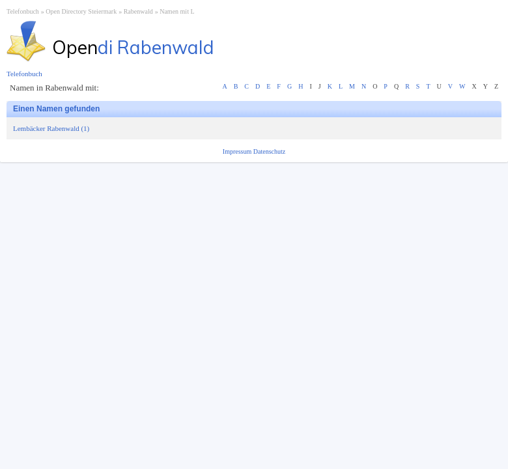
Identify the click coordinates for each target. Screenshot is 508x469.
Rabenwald (138, 11)
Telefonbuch (23, 11)
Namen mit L (177, 11)
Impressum (238, 151)
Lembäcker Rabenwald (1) (51, 128)
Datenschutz (269, 151)
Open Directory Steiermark (81, 11)
